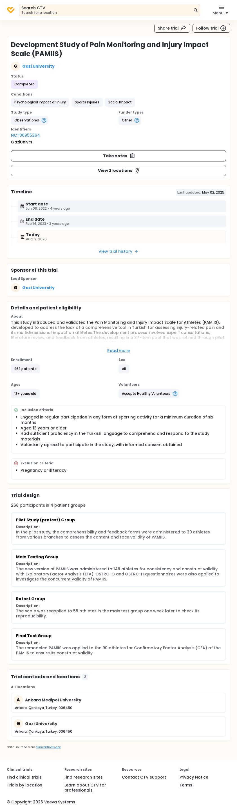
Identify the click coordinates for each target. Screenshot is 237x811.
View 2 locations (119, 170)
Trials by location (24, 785)
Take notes (119, 156)
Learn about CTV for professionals (85, 788)
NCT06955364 (25, 135)
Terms (186, 785)
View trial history (118, 251)
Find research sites (83, 777)
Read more (118, 350)
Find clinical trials (24, 777)
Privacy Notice (194, 777)
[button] (40, 102)
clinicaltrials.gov (48, 747)
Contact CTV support (144, 777)
